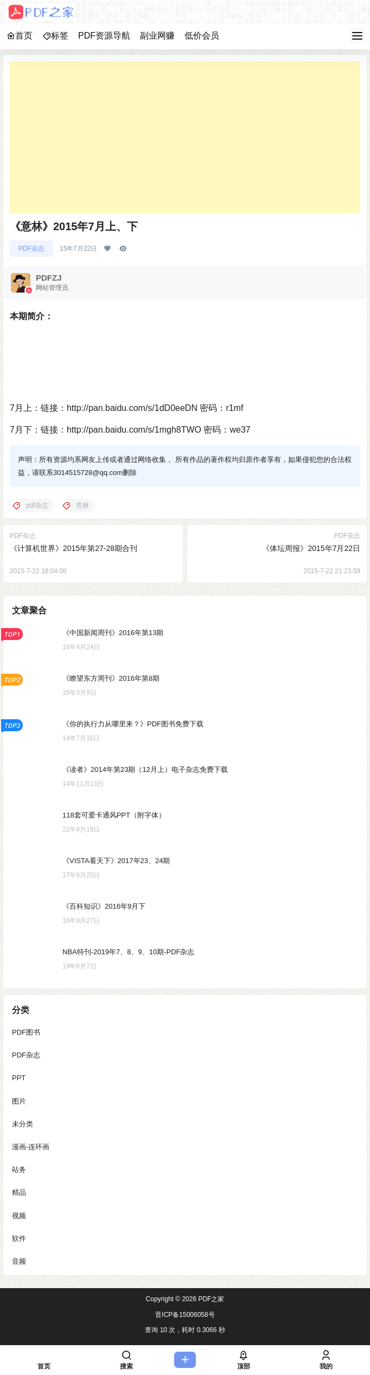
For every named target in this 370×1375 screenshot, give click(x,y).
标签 (55, 35)
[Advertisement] (185, 137)
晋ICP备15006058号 (184, 1315)
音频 (19, 1261)
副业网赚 (157, 35)
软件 (19, 1238)
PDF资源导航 (104, 35)
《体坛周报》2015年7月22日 (311, 548)
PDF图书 (26, 1032)
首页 (20, 35)
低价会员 (201, 35)
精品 (19, 1192)
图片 (19, 1101)
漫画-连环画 (30, 1147)
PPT (18, 1078)
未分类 (22, 1123)
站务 (19, 1169)
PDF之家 (210, 1299)
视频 (19, 1215)
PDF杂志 (31, 248)
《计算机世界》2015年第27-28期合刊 (73, 548)
